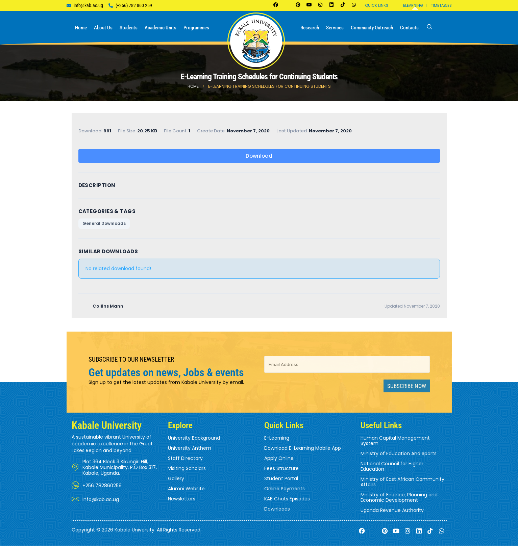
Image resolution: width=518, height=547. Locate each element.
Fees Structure (281, 470)
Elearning (413, 5)
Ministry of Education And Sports (399, 455)
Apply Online (279, 460)
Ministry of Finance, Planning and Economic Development (399, 499)
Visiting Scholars (187, 470)
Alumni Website (186, 490)
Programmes (196, 28)
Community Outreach (372, 28)
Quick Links (376, 5)
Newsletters (181, 500)
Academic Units (160, 28)
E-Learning (276, 439)
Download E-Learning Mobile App (302, 449)
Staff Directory (185, 460)
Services (335, 28)
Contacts (409, 28)
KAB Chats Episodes (287, 500)
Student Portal (281, 480)
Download (259, 155)
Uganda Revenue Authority (392, 512)
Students (129, 28)
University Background (194, 439)
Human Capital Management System (395, 442)
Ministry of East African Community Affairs (402, 483)
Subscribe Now (406, 387)
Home (81, 28)
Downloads (277, 510)
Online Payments (284, 490)
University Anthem (189, 449)
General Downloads (104, 224)
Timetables (441, 5)
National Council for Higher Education (392, 468)
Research (309, 28)
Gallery (176, 480)
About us (103, 28)
